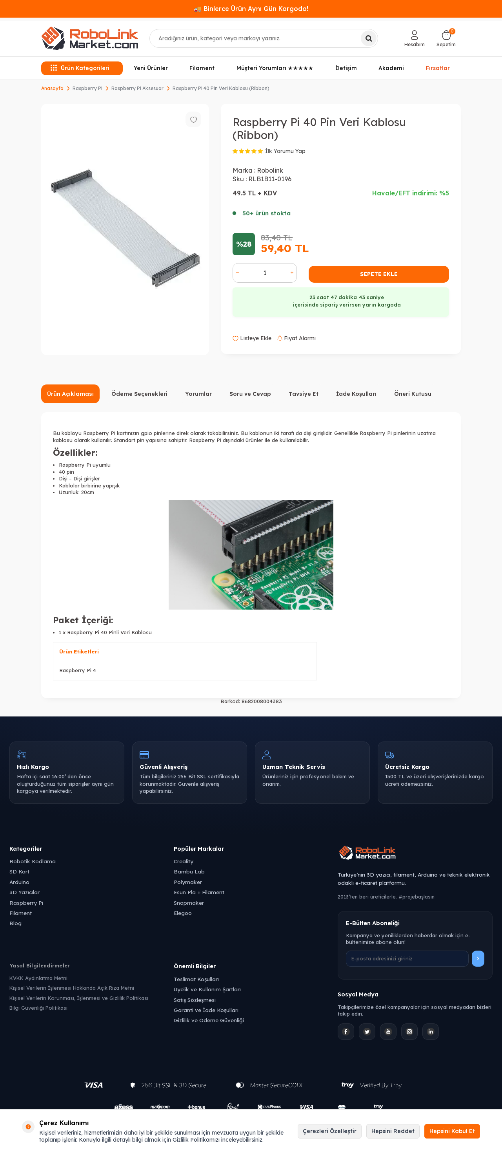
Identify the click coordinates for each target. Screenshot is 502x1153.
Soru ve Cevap (250, 393)
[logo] (90, 38)
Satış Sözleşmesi (195, 999)
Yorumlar (198, 393)
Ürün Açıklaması (70, 393)
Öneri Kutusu (412, 393)
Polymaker (188, 882)
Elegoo (183, 912)
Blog (15, 923)
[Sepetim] (446, 38)
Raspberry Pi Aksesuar (137, 88)
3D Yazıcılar (24, 892)
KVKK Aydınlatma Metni (38, 978)
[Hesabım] (414, 38)
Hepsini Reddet (393, 1131)
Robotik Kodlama (32, 861)
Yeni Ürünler (151, 68)
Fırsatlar (438, 67)
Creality (183, 861)
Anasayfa (52, 88)
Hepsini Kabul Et (452, 1131)
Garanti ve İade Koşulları (206, 1010)
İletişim (346, 68)
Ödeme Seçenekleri (139, 393)
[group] (125, 229)
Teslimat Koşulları (196, 979)
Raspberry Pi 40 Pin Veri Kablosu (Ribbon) (221, 88)
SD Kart (19, 871)
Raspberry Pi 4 (77, 670)
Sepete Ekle (379, 274)
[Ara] (368, 38)
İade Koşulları (356, 393)
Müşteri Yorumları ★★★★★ (274, 68)
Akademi (391, 68)
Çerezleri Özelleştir (329, 1131)
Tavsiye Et (303, 393)
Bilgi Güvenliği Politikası (38, 1008)
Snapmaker (189, 902)
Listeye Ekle (252, 338)
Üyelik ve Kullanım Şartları (207, 989)
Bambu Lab (189, 871)
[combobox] (263, 38)
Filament (202, 68)
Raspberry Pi (87, 88)
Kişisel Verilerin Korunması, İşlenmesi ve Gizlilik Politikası (78, 998)
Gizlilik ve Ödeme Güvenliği (209, 1020)
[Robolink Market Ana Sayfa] (415, 854)
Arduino (19, 882)
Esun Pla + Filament (199, 892)
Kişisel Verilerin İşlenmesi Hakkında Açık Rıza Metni (71, 988)
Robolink (270, 170)
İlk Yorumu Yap (285, 151)
